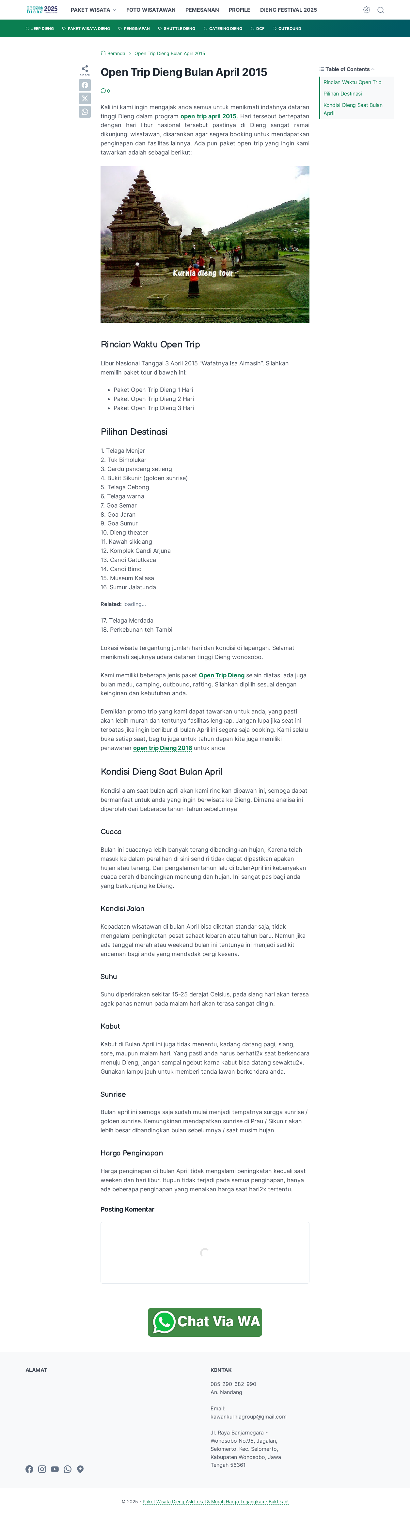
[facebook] (85, 85)
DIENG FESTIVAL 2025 (288, 10)
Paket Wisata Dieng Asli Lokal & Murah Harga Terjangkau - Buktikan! (216, 1501)
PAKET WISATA (90, 10)
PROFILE (239, 10)
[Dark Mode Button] (367, 10)
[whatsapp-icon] (67, 1469)
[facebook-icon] (29, 1469)
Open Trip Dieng (221, 675)
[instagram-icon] (42, 1469)
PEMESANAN (202, 10)
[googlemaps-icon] (80, 1469)
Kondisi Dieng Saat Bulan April (353, 109)
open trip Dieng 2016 (162, 747)
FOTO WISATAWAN (151, 10)
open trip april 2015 (208, 116)
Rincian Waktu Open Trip (352, 82)
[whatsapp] (85, 112)
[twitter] (85, 98)
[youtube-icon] (55, 1469)
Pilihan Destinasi (342, 93)
